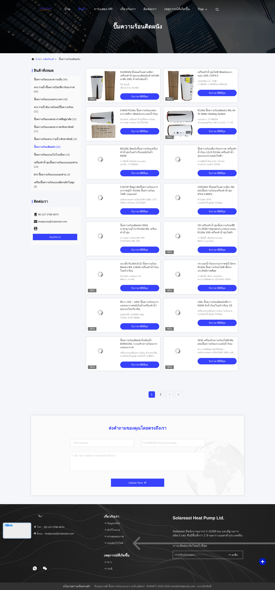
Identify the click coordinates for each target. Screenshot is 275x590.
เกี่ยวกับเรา (128, 9)
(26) (47, 146)
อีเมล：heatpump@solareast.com (54, 533)
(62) (54, 89)
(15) (55, 139)
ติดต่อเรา (149, 9)
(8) (54, 184)
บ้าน (67, 9)
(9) (52, 174)
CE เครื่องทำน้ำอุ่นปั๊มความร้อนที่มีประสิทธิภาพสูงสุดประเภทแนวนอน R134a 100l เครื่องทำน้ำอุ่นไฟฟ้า (217, 229)
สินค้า (82, 9)
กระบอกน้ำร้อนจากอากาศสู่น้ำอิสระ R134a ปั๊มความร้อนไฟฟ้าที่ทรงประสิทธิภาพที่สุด (217, 267)
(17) (53, 129)
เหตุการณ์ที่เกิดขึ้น (177, 9)
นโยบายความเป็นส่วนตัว (76, 586)
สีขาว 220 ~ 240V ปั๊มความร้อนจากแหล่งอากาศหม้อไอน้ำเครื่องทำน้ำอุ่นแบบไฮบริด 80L (139, 305)
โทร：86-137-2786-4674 (49, 527)
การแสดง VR (103, 9)
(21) (53, 109)
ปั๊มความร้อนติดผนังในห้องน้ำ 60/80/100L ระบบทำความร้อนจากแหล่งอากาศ (138, 344)
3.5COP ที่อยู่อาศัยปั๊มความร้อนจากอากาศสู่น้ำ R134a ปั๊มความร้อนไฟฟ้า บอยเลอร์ (139, 190)
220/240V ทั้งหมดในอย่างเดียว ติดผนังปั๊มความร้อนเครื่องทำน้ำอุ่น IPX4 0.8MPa (216, 190)
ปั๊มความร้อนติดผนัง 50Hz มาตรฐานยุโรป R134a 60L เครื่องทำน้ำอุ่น (138, 229)
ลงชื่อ (233, 554)
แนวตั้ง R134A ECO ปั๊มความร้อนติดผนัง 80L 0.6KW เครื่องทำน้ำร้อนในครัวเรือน (139, 267)
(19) (52, 154)
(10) (55, 119)
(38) (51, 99)
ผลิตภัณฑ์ (48, 59)
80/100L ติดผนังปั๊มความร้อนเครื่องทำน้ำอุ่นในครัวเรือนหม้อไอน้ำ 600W (139, 152)
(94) (51, 79)
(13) (56, 164)
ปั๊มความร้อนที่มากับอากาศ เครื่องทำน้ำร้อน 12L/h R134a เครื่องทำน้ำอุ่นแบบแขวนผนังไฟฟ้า (217, 152)
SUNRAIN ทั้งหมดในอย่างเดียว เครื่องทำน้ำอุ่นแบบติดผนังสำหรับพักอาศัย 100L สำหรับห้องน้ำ (139, 76)
